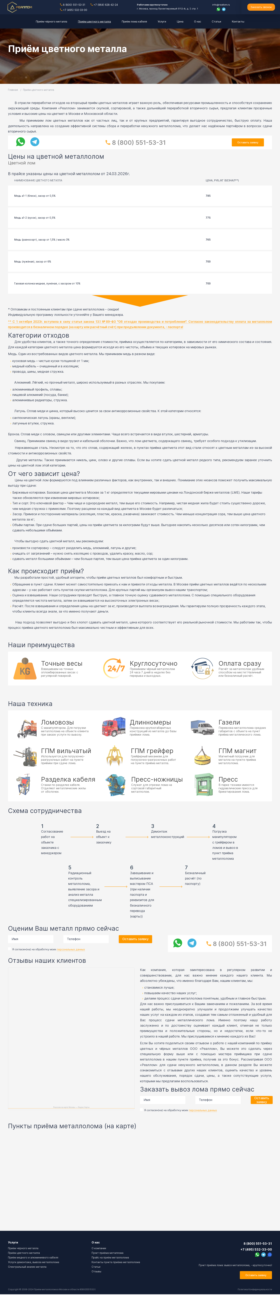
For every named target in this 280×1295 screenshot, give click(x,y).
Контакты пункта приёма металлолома (116, 1262)
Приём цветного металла (24, 1252)
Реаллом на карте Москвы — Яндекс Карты (71, 1107)
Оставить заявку (247, 142)
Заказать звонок (261, 7)
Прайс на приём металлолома (110, 1257)
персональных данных (71, 949)
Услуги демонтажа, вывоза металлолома (33, 1262)
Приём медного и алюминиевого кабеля (33, 1257)
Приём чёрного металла (23, 1248)
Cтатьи (96, 1266)
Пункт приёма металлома (107, 1252)
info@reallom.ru (221, 4)
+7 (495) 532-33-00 (73, 9)
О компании (99, 1248)
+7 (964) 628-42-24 (104, 4)
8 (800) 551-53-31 (72, 4)
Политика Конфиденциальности (254, 1290)
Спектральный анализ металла (27, 1266)
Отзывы (96, 1271)
